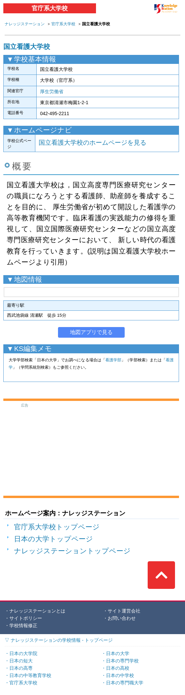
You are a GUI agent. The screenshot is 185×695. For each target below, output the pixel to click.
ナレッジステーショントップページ (72, 551)
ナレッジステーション (25, 24)
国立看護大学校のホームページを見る (92, 142)
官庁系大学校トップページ (57, 527)
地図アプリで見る (91, 332)
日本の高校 (117, 668)
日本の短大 (21, 660)
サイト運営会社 (124, 610)
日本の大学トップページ (53, 539)
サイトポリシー (25, 618)
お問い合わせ (122, 618)
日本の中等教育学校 (30, 675)
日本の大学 (117, 653)
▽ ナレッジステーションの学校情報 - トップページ (59, 640)
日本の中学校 (120, 675)
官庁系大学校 (50, 8)
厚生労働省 (51, 91)
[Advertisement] (91, 449)
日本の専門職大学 (124, 682)
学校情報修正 (23, 625)
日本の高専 (21, 668)
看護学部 (113, 360)
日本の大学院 (23, 653)
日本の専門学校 (122, 660)
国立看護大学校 (26, 46)
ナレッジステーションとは (37, 610)
